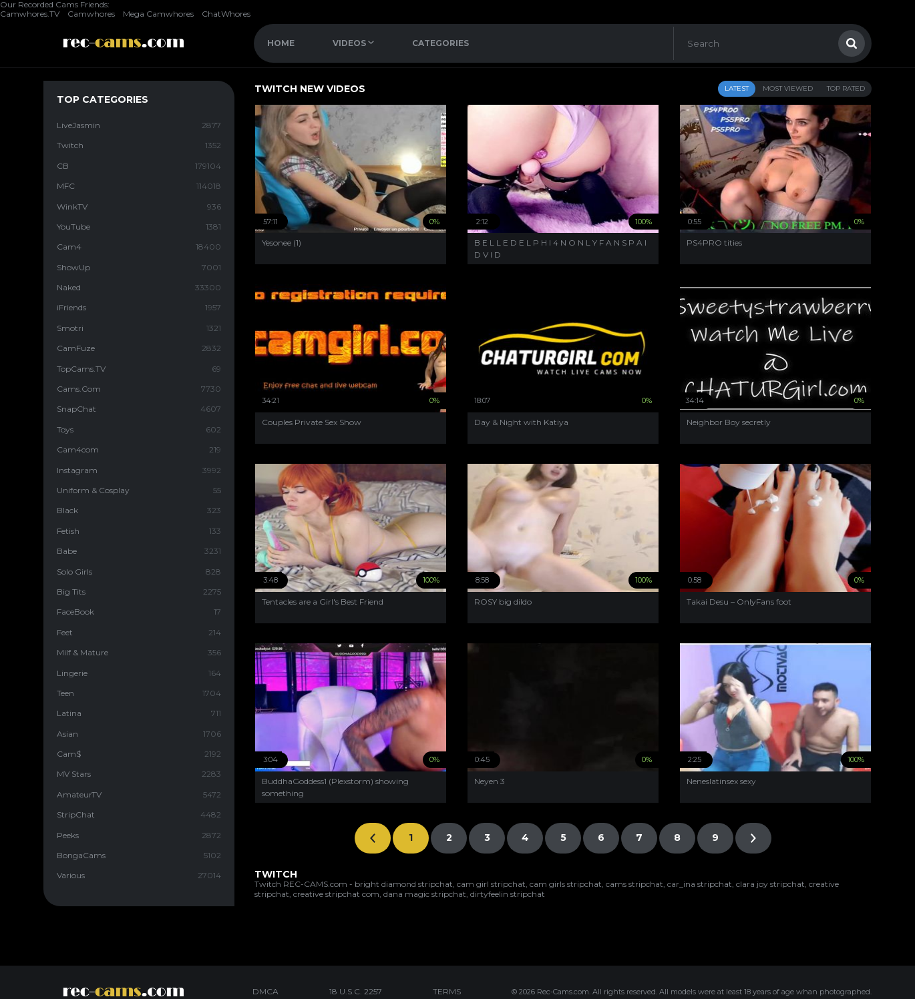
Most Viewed (788, 88)
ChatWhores (226, 14)
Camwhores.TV (29, 14)
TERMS (447, 991)
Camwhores (91, 14)
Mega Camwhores (158, 14)
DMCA (265, 991)
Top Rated (846, 88)
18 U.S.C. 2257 (355, 991)
